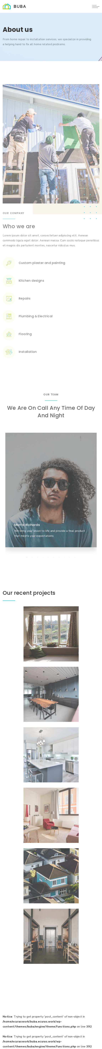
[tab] (27, 557)
